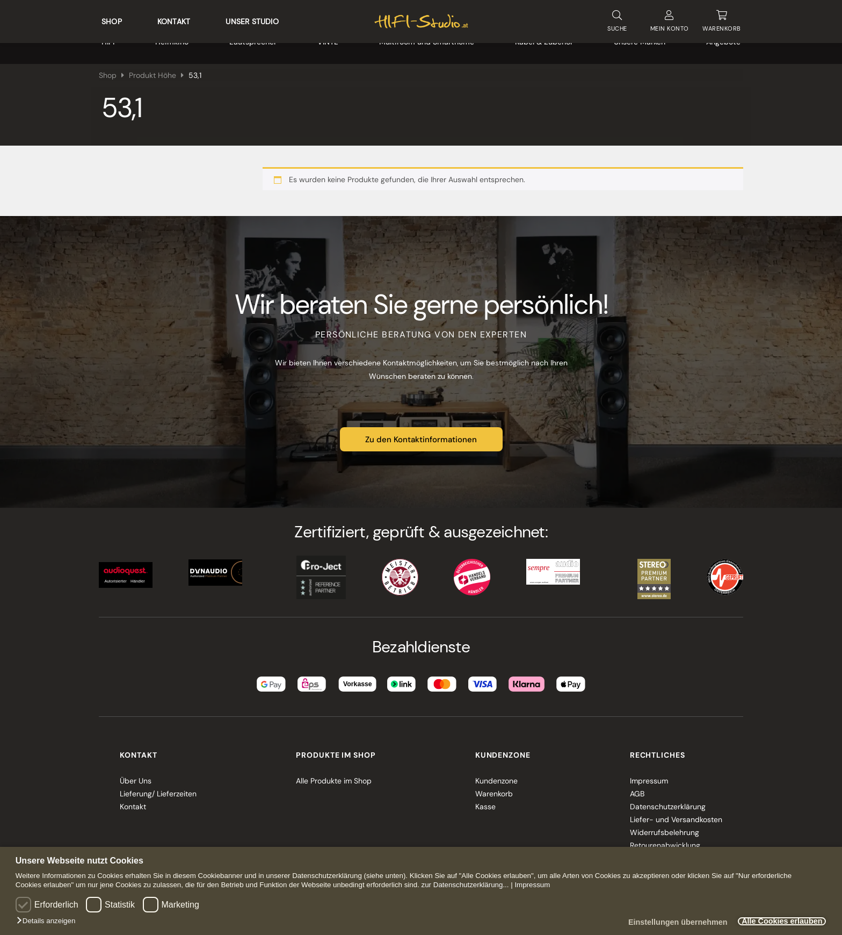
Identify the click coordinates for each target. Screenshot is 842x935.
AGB (637, 789)
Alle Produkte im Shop (334, 776)
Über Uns (135, 776)
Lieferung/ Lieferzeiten (158, 789)
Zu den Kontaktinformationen (421, 434)
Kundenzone (496, 776)
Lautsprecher (253, 48)
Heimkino (171, 48)
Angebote (723, 48)
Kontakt (173, 19)
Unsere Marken (639, 48)
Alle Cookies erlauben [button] (777, 921)
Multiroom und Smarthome (426, 48)
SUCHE (617, 19)
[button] (49, 921)
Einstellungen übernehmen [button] (665, 922)
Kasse (485, 802)
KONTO (669, 19)
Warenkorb (494, 789)
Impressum (532, 885)
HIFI (107, 48)
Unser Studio (252, 19)
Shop (111, 19)
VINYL (327, 48)
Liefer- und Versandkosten (676, 814)
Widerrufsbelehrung (664, 827)
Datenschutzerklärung (668, 802)
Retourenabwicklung (665, 840)
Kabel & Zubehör (544, 48)
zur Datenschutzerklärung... (465, 885)
